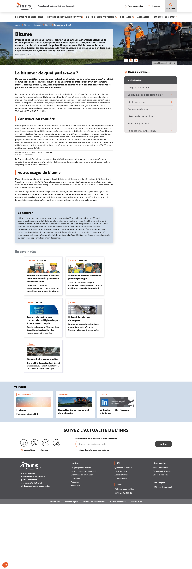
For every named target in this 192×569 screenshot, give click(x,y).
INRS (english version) (162, 552)
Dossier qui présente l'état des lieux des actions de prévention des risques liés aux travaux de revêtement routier (43, 396)
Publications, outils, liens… (150, 130)
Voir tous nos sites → (162, 539)
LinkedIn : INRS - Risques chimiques (114, 476)
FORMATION (126, 17)
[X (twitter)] (34, 508)
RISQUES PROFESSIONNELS (29, 17)
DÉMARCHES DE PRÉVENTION (101, 17)
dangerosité (84, 288)
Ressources (154, 6)
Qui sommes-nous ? (123, 532)
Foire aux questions (150, 123)
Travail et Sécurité (160, 532)
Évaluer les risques (150, 109)
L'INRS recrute (120, 536)
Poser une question (133, 6)
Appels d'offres (121, 539)
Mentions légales (71, 566)
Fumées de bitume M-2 (27, 478)
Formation (75, 543)
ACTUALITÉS (143, 17)
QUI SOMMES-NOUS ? (164, 17)
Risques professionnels (81, 532)
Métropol (21, 474)
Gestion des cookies (118, 566)
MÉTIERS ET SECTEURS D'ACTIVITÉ (64, 17)
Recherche (170, 6)
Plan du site (55, 566)
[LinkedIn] (24, 508)
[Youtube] (45, 508)
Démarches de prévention (82, 539)
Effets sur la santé (150, 102)
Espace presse (120, 543)
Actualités (75, 546)
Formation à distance (162, 536)
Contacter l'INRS (123, 558)
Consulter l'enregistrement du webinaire (73, 476)
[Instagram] (56, 508)
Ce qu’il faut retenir (150, 87)
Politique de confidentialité (94, 566)
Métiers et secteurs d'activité (83, 536)
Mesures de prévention (150, 116)
